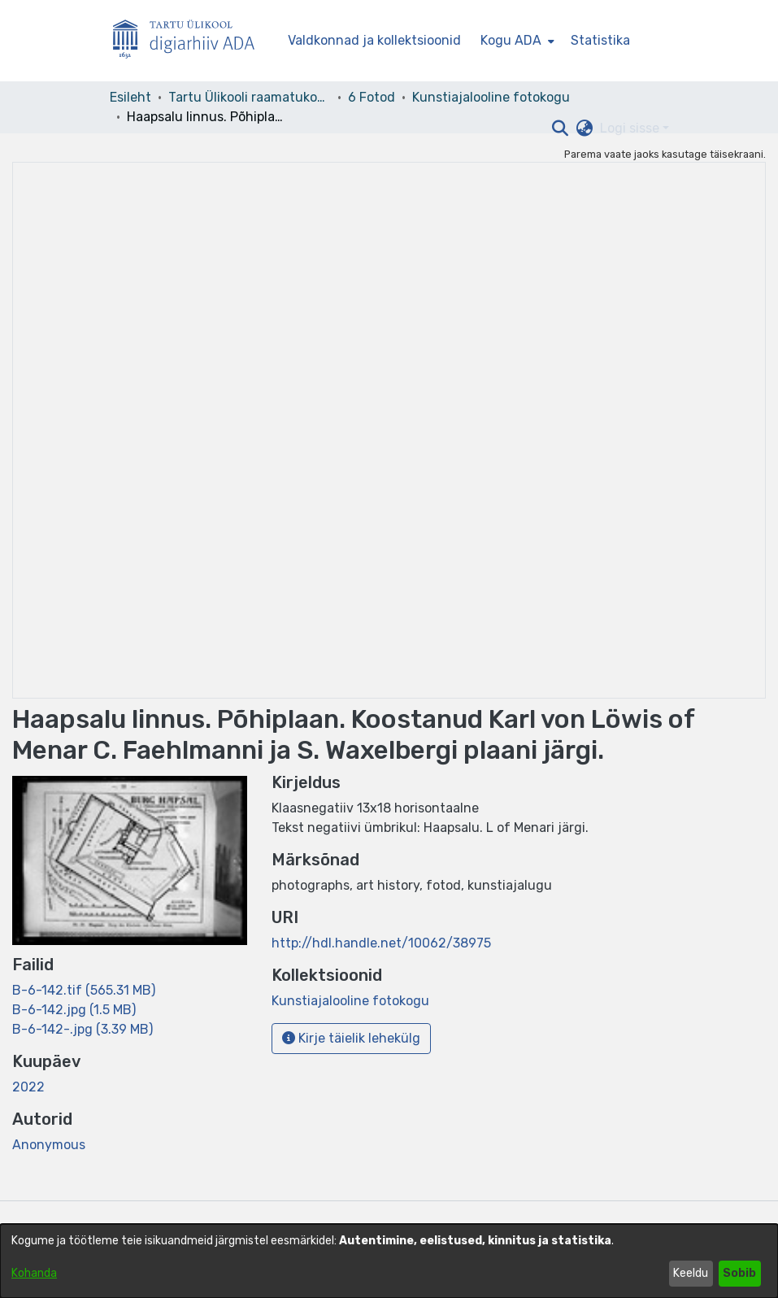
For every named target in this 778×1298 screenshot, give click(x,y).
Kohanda (34, 1273)
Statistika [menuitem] (600, 40)
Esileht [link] (130, 97)
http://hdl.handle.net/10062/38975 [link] (381, 943)
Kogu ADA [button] (510, 40)
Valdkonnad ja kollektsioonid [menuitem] (374, 40)
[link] (83, 990)
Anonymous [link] (48, 1144)
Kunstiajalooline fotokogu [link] (491, 97)
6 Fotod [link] (371, 97)
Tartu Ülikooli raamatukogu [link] (249, 97)
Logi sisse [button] (631, 128)
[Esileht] (190, 41)
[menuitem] (515, 40)
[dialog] (389, 1261)
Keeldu (690, 1273)
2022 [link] (28, 1087)
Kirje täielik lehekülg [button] (351, 1038)
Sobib (739, 1273)
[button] (560, 128)
